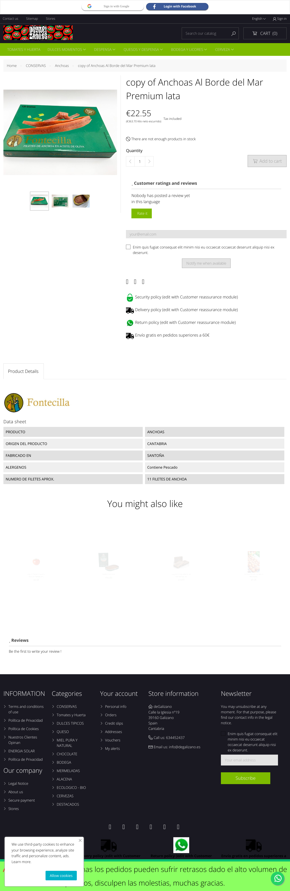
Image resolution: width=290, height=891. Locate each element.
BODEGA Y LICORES (189, 49)
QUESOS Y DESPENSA (143, 49)
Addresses (113, 733)
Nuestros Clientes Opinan (22, 741)
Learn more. (21, 861)
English (259, 19)
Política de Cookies (23, 730)
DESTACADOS (68, 806)
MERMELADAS (68, 772)
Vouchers (113, 741)
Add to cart (267, 162)
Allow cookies (61, 875)
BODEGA (64, 764)
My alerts (112, 750)
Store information (173, 695)
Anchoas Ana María (109, 582)
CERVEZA (225, 49)
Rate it (141, 214)
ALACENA (64, 780)
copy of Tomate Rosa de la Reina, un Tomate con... (36, 584)
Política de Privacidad (25, 722)
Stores (51, 19)
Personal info (115, 708)
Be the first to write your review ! (35, 653)
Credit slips (114, 725)
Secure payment (21, 802)
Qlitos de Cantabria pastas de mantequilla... (253, 584)
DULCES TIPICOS (70, 725)
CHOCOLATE (67, 755)
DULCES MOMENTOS (65, 49)
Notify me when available (206, 263)
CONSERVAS (67, 708)
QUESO (63, 733)
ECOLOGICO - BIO (71, 789)
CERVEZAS (65, 797)
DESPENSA (104, 49)
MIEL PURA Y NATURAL (67, 744)
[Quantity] (139, 162)
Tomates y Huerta (71, 716)
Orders (110, 716)
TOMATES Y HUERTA (23, 49)
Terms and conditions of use (26, 711)
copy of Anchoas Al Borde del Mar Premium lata (181, 584)
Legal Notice (18, 785)
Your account (119, 695)
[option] (39, 201)
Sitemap (33, 19)
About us (15, 793)
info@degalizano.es (185, 748)
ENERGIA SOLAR (21, 752)
